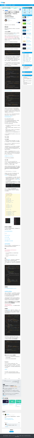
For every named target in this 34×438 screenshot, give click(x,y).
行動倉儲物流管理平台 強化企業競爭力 (28, 16)
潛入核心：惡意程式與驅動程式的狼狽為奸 (28, 20)
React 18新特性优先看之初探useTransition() (10, 288)
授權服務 (20, 435)
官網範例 (9, 259)
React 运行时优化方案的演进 (8, 231)
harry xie (8, 19)
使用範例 (6, 369)
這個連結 (18, 179)
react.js (9, 18)
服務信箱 (23, 435)
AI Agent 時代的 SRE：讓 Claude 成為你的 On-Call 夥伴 (29, 48)
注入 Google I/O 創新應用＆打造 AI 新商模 (28, 23)
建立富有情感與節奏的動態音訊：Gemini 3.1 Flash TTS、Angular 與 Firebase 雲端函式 (27, 79)
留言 (6, 378)
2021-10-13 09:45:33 (9, 20)
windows (27, 60)
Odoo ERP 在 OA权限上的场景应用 (26, 73)
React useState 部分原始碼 (8, 90)
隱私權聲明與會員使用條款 (27, 435)
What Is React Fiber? (7, 235)
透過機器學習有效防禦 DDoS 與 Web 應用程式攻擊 (18, 404)
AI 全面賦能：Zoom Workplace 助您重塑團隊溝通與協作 (28, 44)
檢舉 (19, 378)
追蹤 (9, 378)
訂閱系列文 (15, 386)
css (30, 61)
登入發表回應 (6, 426)
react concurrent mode (12, 18)
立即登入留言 (11, 431)
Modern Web (6, 10)
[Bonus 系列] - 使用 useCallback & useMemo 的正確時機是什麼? (11, 393)
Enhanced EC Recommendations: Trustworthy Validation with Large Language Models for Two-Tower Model (28, 37)
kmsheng (8, 414)
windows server (27, 61)
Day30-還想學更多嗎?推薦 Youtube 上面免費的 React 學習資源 (11, 390)
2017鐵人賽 (24, 60)
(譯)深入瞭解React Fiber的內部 (9, 240)
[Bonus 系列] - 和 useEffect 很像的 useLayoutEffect (10, 394)
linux (24, 61)
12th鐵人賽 (27, 56)
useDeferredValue (8, 291)
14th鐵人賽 (27, 55)
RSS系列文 (11, 386)
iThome (15, 435)
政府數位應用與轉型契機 (12, 403)
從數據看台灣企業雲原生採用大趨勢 (28, 30)
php (29, 60)
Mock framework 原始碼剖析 (28, 27)
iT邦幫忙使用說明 (17, 436)
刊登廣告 (18, 435)
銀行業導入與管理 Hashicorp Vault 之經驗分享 (28, 41)
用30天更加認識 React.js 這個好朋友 (12, 10)
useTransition (7, 243)
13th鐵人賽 (6, 18)
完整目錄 (4, 395)
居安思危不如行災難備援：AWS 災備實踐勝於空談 (29, 33)
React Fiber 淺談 (7, 237)
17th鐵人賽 (24, 56)
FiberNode (6, 175)
